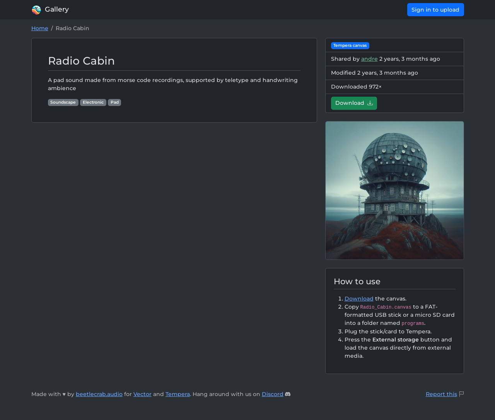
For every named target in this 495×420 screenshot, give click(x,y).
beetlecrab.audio (99, 394)
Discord (272, 394)
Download (354, 102)
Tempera (178, 394)
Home (39, 28)
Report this (441, 394)
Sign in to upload (435, 9)
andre (369, 58)
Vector (142, 394)
